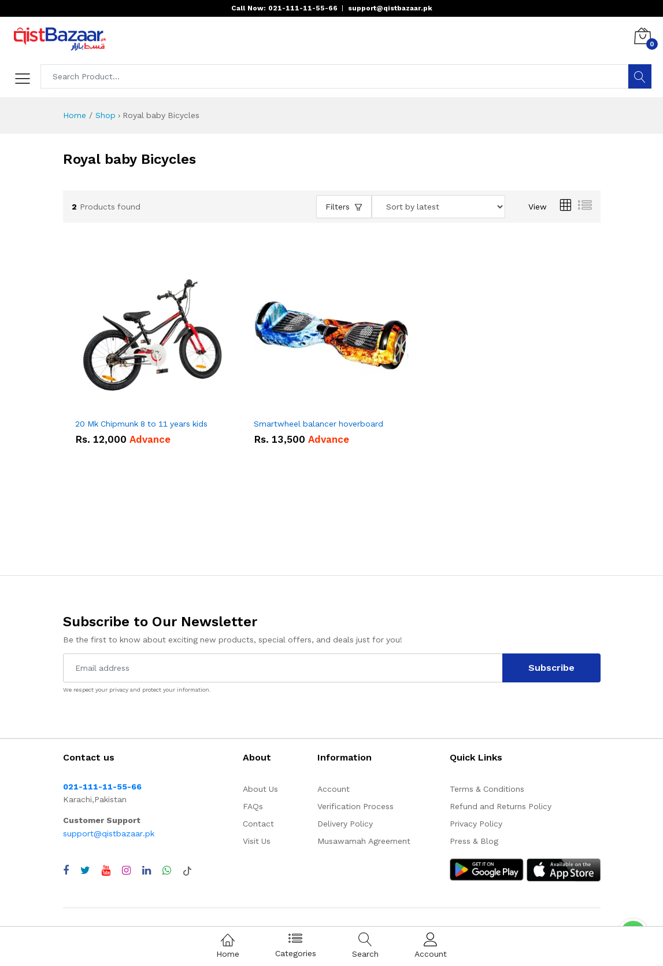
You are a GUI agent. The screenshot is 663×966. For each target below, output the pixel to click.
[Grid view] (565, 207)
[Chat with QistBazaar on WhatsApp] (166, 870)
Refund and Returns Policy (500, 806)
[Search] (639, 76)
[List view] (585, 207)
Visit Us (257, 841)
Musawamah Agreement (363, 841)
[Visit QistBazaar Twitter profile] (85, 870)
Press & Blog (474, 841)
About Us (260, 789)
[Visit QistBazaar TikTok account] (187, 870)
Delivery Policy (345, 823)
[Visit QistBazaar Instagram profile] (126, 870)
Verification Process (355, 806)
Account (333, 789)
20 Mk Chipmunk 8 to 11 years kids (141, 423)
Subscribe (551, 667)
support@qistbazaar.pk (108, 833)
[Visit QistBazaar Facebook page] (66, 870)
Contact (258, 823)
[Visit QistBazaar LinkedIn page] (146, 870)
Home (74, 115)
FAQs (253, 806)
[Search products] (334, 76)
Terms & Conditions (487, 789)
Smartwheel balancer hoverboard (318, 423)
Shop (105, 115)
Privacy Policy (476, 823)
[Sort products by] (438, 206)
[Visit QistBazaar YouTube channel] (106, 870)
